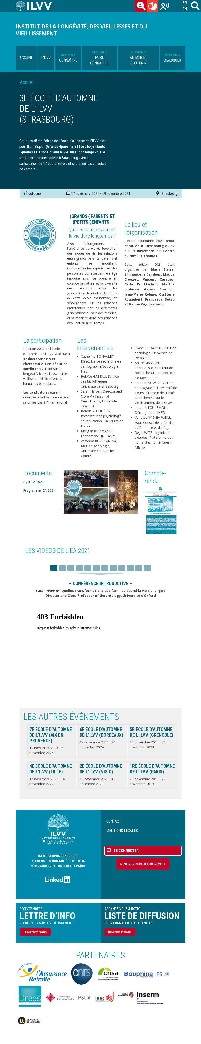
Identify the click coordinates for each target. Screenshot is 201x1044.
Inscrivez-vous (35, 932)
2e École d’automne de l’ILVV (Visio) (101, 769)
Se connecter (126, 850)
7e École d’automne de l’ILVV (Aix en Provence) (50, 735)
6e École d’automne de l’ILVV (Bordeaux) (101, 732)
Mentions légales (122, 830)
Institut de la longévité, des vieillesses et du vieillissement (81, 30)
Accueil (26, 58)
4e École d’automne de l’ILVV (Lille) (50, 769)
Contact (113, 821)
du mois (153, 7)
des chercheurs (142, 7)
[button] (101, 491)
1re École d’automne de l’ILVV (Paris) (152, 769)
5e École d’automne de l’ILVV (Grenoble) (151, 732)
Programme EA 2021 (39, 490)
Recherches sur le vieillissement (165, 7)
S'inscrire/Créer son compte (143, 864)
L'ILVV (46, 58)
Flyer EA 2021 (33, 481)
